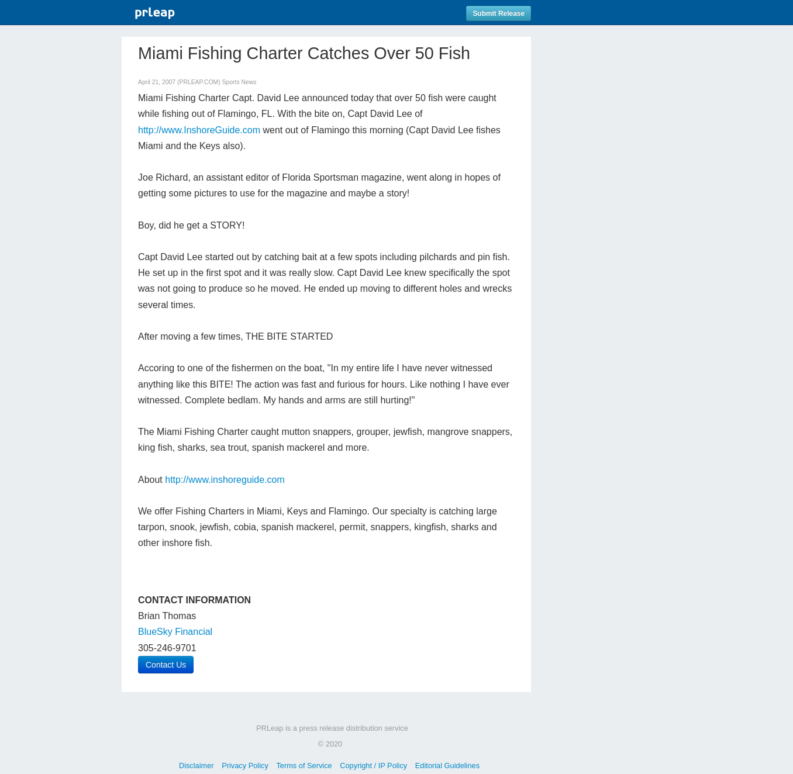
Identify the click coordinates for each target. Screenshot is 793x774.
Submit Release (499, 13)
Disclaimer (196, 765)
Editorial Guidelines (447, 765)
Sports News (239, 82)
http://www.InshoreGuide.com (199, 130)
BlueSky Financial (175, 632)
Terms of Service (304, 765)
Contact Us (166, 664)
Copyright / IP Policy (373, 765)
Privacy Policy (245, 765)
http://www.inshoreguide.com (225, 480)
